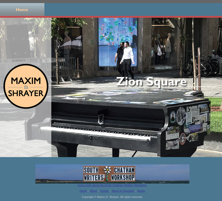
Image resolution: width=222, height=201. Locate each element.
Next (5, 160)
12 (220, 160)
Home (22, 9)
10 (212, 160)
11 (216, 160)
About (66, 9)
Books (111, 9)
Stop (12, 160)
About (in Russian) (123, 190)
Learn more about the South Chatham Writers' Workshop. (112, 184)
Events (155, 9)
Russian (200, 9)
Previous (1, 160)
